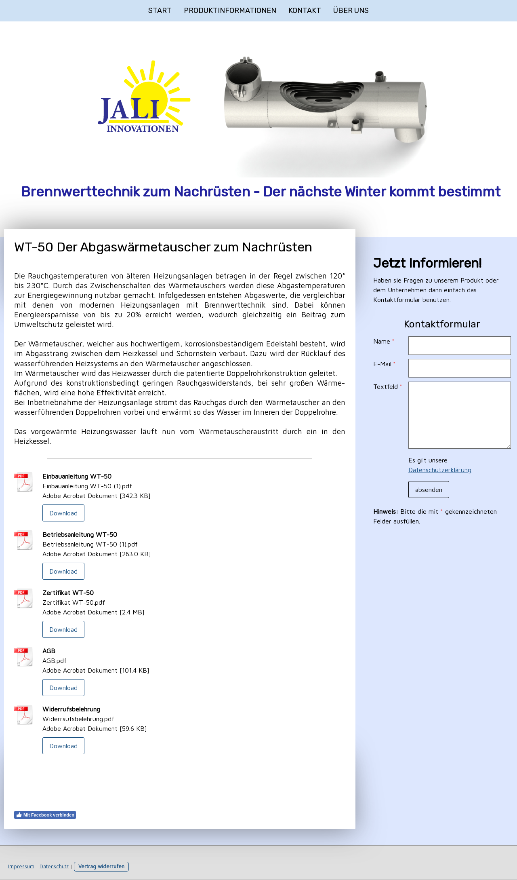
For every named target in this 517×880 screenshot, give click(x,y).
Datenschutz (54, 866)
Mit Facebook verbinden (45, 815)
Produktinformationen (230, 10)
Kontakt (304, 10)
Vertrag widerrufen (101, 866)
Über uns (351, 10)
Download (63, 513)
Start (160, 10)
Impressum (21, 866)
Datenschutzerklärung (439, 469)
